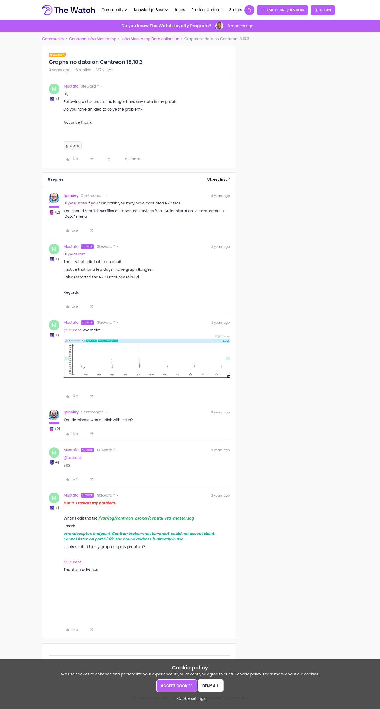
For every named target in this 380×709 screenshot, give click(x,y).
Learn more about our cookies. (291, 674)
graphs (72, 145)
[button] (282, 10)
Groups (235, 9)
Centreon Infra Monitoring (92, 38)
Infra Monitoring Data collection (150, 38)
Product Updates (207, 9)
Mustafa (71, 86)
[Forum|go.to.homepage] (68, 10)
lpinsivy (71, 195)
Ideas (180, 9)
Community (53, 38)
